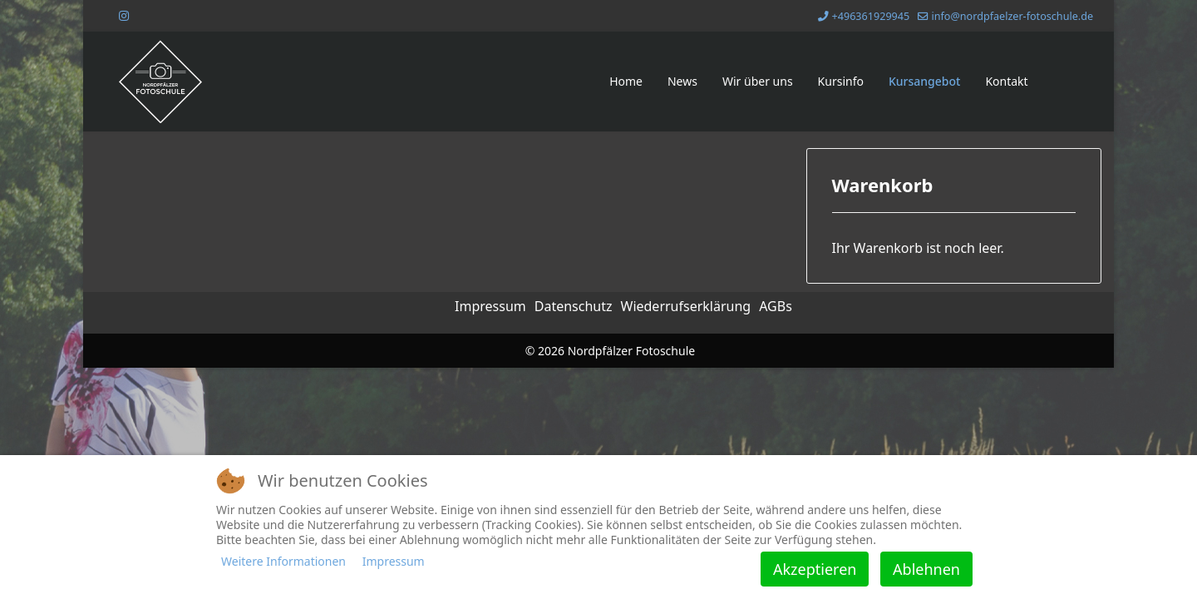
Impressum (490, 306)
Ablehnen (926, 569)
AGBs (775, 306)
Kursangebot (924, 81)
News (682, 81)
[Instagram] (124, 15)
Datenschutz (573, 306)
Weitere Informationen (283, 561)
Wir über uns (757, 81)
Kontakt (1006, 81)
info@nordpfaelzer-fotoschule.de (1012, 16)
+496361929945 (871, 16)
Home (626, 81)
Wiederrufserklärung (686, 306)
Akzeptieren (814, 569)
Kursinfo (841, 81)
